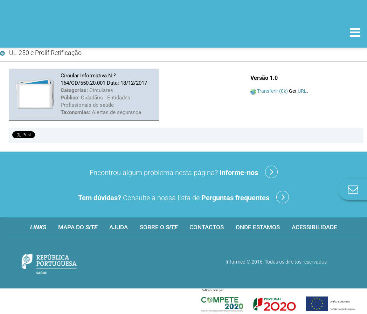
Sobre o (159, 227)
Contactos (206, 227)
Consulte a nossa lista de (183, 197)
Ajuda (118, 227)
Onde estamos (258, 227)
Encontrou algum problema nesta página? (184, 172)
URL (302, 91)
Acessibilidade (314, 227)
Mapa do (77, 227)
